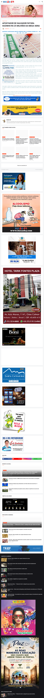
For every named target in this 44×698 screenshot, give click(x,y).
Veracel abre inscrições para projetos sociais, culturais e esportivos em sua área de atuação (24, 489)
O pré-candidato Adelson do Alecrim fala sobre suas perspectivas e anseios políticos (35, 157)
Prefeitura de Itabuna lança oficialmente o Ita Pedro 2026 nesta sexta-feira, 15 (23, 483)
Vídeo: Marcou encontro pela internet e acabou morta (17, 568)
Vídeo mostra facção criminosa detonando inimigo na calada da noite (20, 573)
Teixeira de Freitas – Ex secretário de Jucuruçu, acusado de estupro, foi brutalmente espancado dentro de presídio (25, 595)
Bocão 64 (9, 119)
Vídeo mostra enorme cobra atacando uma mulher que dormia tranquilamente (22, 563)
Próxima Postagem (38, 169)
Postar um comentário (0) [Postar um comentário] (22, 165)
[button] (1, 2)
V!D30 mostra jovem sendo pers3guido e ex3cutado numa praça (20, 529)
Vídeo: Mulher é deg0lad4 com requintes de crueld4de (17, 578)
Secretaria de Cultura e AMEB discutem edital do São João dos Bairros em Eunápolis (24, 478)
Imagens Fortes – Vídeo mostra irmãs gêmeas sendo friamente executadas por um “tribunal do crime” (25, 590)
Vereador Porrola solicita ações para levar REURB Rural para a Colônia (8, 156)
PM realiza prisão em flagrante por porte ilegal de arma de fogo (8, 139)
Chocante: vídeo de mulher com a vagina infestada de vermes (20, 534)
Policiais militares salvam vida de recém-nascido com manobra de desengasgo (22, 156)
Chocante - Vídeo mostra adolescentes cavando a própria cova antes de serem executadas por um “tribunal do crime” (25, 540)
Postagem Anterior (5, 169)
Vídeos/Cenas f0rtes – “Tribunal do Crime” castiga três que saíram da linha (21, 693)
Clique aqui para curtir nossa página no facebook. (22, 95)
